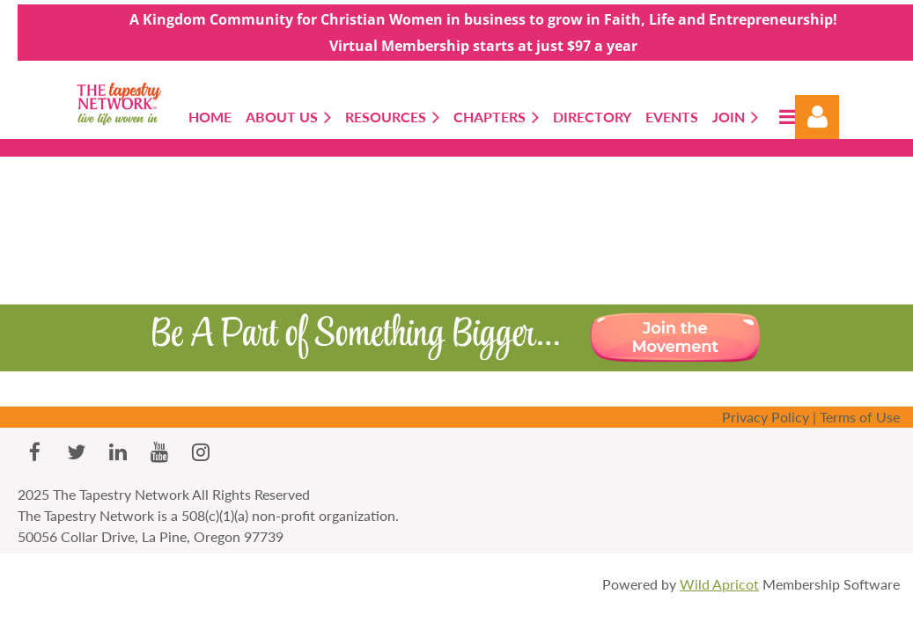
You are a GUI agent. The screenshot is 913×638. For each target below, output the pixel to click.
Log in (817, 117)
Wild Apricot (719, 584)
